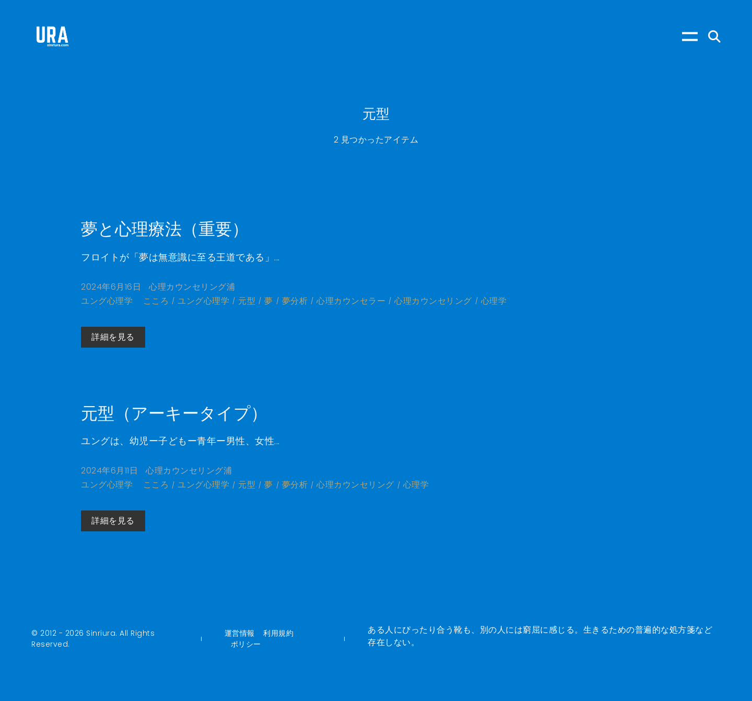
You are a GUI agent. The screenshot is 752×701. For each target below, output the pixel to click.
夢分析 (295, 301)
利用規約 (278, 633)
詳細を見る (113, 337)
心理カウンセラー (350, 301)
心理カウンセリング (433, 301)
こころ (156, 301)
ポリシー (246, 644)
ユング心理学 (107, 301)
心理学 (494, 301)
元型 (246, 301)
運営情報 (240, 633)
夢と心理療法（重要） (165, 229)
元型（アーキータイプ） (174, 413)
